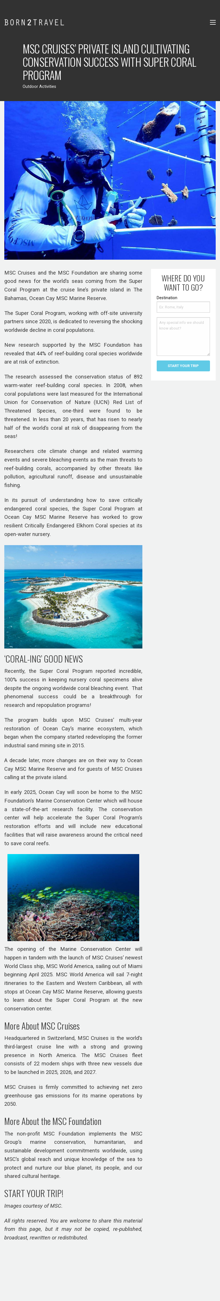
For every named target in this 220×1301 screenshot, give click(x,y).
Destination (167, 297)
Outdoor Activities (39, 86)
